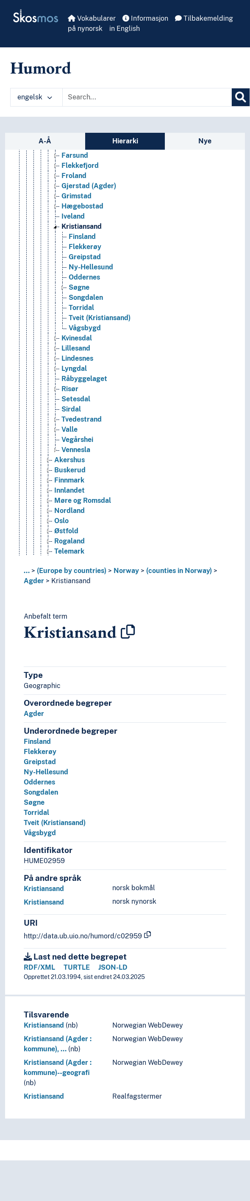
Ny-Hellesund (46, 772)
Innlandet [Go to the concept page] (69, 490)
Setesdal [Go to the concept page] (75, 399)
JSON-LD (113, 967)
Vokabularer (92, 18)
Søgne (34, 802)
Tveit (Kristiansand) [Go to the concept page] (100, 318)
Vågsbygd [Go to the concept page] (85, 328)
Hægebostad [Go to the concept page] (82, 206)
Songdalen (41, 792)
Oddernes (39, 782)
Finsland (37, 742)
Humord (40, 68)
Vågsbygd (40, 833)
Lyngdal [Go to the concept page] (74, 369)
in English (124, 29)
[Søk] (240, 97)
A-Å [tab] (45, 141)
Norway (126, 571)
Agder (34, 581)
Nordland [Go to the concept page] (69, 511)
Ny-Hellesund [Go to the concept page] (91, 267)
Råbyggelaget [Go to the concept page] (84, 379)
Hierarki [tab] (125, 141)
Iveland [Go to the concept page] (73, 216)
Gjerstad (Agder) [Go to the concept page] (88, 186)
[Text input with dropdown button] (147, 97)
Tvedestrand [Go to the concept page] (81, 419)
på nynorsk (85, 29)
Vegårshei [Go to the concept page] (77, 440)
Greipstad (40, 762)
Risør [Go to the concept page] (69, 389)
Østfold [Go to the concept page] (66, 531)
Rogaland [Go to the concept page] (69, 541)
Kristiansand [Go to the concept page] (81, 226)
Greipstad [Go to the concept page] (85, 257)
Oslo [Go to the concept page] (61, 521)
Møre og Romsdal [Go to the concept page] (82, 500)
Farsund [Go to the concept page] (74, 155)
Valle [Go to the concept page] (69, 429)
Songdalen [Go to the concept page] (86, 297)
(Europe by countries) (71, 571)
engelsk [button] (34, 97)
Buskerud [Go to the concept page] (70, 470)
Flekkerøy (40, 752)
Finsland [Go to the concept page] (82, 237)
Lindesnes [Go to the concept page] (77, 358)
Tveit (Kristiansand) (55, 823)
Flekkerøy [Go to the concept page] (85, 247)
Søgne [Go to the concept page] (79, 287)
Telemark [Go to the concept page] (69, 551)
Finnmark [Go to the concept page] (69, 480)
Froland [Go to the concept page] (73, 176)
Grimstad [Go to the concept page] (76, 196)
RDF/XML (39, 967)
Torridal (36, 813)
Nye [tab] (204, 141)
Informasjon (145, 18)
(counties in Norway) (179, 571)
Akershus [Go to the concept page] (69, 460)
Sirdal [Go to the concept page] (71, 409)
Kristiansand (71, 581)
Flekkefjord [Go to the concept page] (80, 166)
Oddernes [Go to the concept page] (84, 277)
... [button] (27, 571)
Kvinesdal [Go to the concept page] (76, 338)
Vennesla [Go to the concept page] (75, 450)
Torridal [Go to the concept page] (81, 308)
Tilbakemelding (204, 18)
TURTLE (77, 967)
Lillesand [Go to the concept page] (75, 348)
